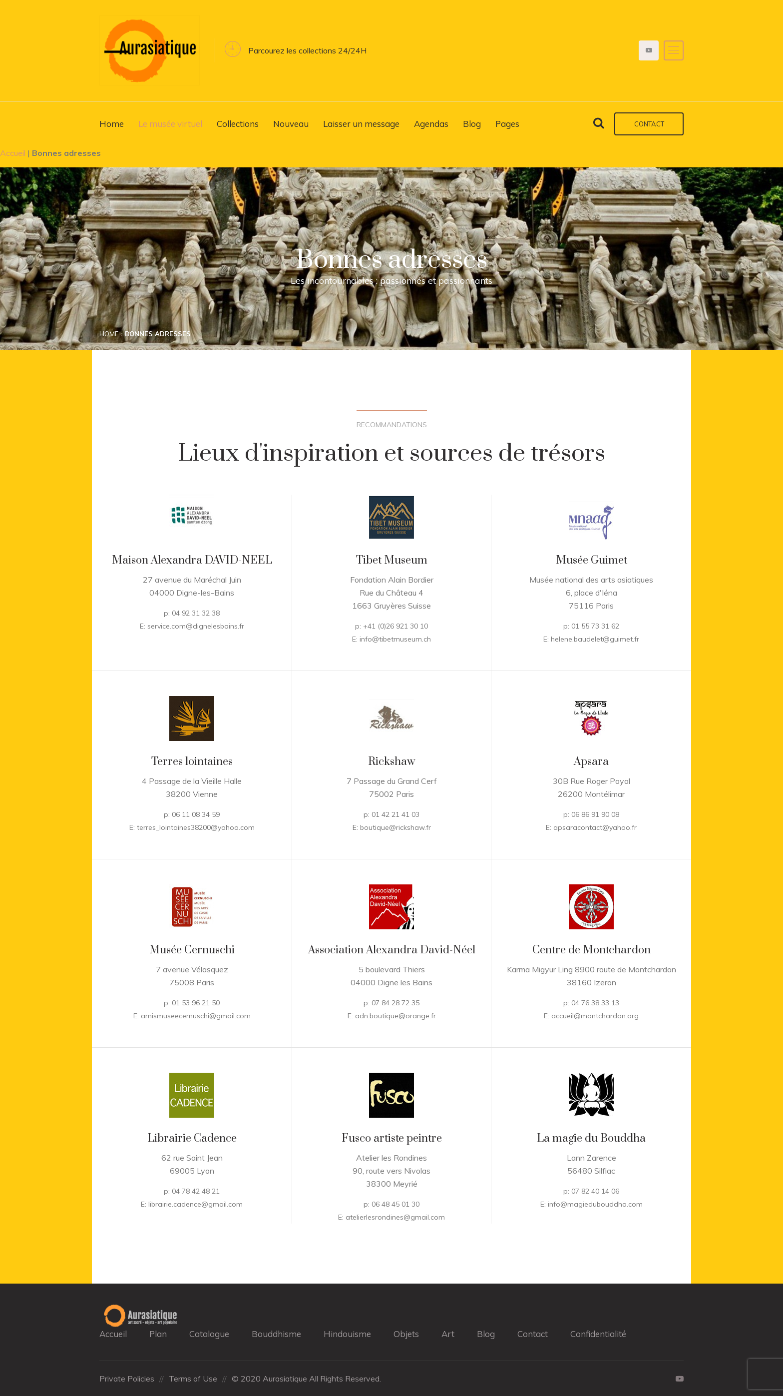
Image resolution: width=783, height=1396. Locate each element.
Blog (472, 123)
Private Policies (126, 1379)
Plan (158, 1334)
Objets (406, 1334)
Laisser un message (361, 123)
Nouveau (291, 123)
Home (111, 123)
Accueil (12, 153)
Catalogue (209, 1334)
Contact (649, 124)
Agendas (431, 123)
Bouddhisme (276, 1334)
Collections (238, 123)
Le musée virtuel (170, 123)
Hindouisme (347, 1334)
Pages (507, 123)
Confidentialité (598, 1334)
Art (447, 1334)
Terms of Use (193, 1379)
